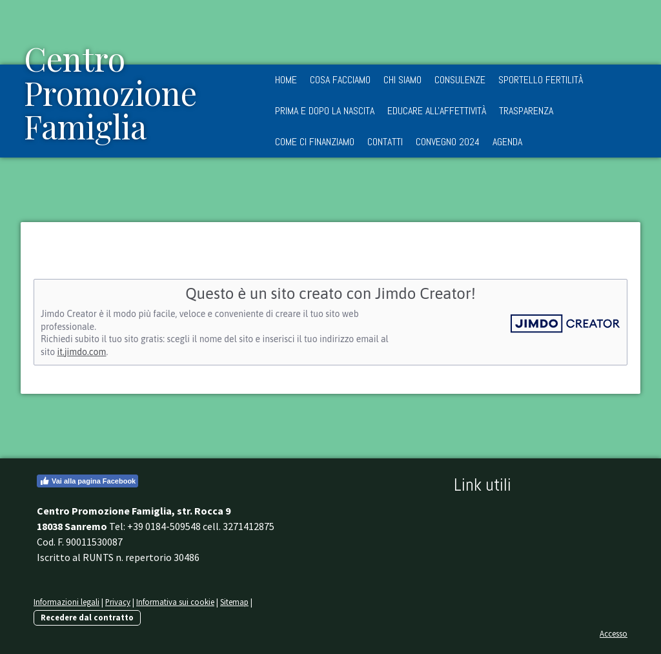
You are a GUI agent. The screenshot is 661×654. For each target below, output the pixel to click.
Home (286, 80)
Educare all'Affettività (436, 111)
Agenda (507, 141)
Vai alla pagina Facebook (87, 481)
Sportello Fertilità (540, 80)
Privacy (117, 602)
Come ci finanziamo (314, 141)
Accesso (613, 633)
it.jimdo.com (81, 352)
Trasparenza (526, 111)
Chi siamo (402, 80)
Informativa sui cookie (175, 602)
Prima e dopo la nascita (324, 111)
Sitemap (234, 602)
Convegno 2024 (448, 141)
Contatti (385, 141)
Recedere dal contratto (87, 617)
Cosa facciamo (340, 80)
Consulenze (459, 80)
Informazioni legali (66, 602)
